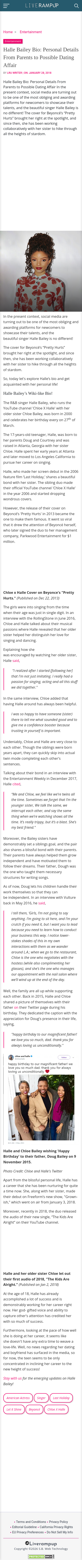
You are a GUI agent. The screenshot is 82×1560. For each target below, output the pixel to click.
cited (16, 784)
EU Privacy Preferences (28, 1532)
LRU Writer (14, 72)
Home (8, 32)
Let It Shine (14, 1409)
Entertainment (31, 32)
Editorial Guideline (24, 1527)
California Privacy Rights (56, 1527)
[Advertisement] (41, 183)
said (15, 660)
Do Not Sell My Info (60, 1532)
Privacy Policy (58, 1522)
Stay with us (12, 1378)
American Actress (18, 1398)
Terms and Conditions (31, 1522)
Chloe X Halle (56, 1409)
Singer (41, 1398)
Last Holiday (61, 1398)
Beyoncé (34, 1409)
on (16, 1007)
